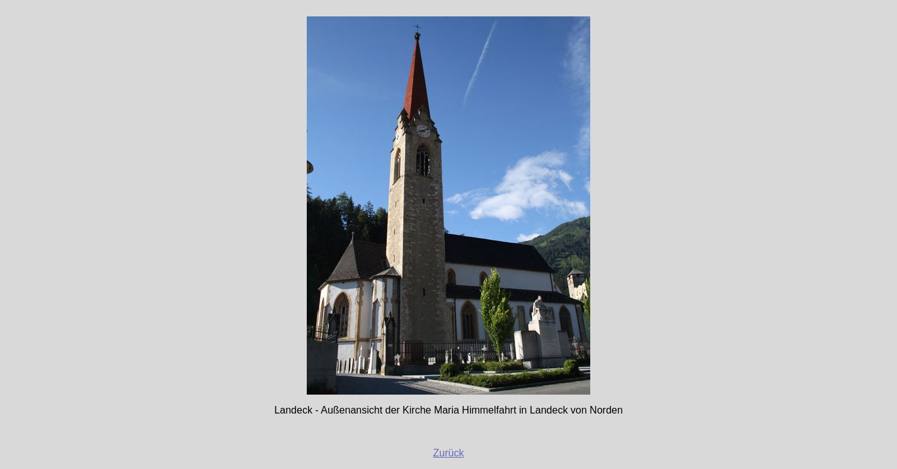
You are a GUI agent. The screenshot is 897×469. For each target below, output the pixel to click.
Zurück (448, 453)
